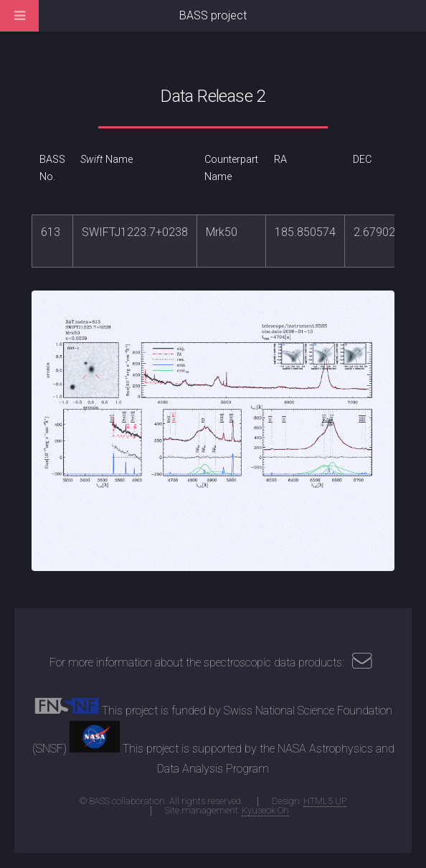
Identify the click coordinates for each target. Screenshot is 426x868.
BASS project (213, 15)
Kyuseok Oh (265, 810)
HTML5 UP (324, 801)
